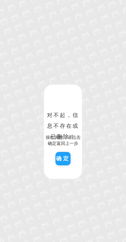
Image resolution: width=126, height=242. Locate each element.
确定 (63, 158)
